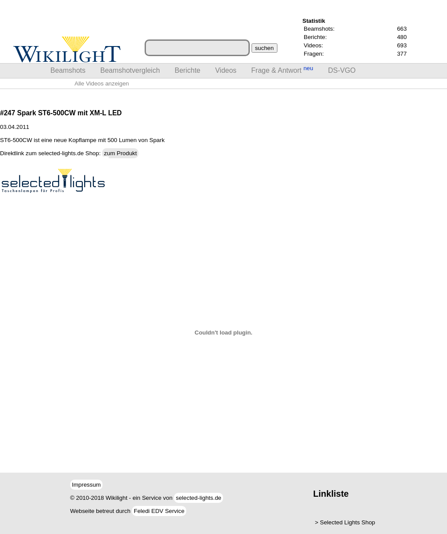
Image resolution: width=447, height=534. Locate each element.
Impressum (86, 484)
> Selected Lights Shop (345, 522)
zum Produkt (120, 153)
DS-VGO (341, 70)
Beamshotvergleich (130, 70)
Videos (226, 70)
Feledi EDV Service (159, 511)
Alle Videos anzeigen (101, 83)
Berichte (188, 70)
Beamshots (67, 70)
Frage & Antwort (282, 69)
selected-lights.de (198, 498)
